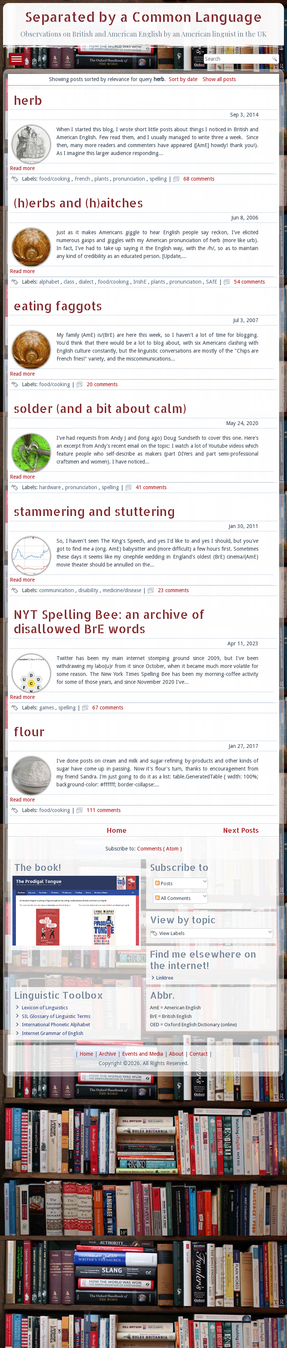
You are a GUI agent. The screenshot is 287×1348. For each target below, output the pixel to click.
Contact (199, 1054)
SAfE (212, 282)
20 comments (102, 384)
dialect (87, 282)
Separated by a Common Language (143, 16)
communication (57, 590)
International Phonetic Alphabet (56, 1024)
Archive (108, 1054)
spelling (159, 179)
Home (116, 830)
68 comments (198, 179)
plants (102, 179)
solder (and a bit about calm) (100, 408)
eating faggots (58, 305)
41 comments (151, 487)
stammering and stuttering (94, 511)
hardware (50, 487)
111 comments (104, 810)
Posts (164, 883)
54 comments (249, 282)
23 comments (173, 590)
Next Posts (242, 830)
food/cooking (55, 179)
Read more (22, 168)
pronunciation (130, 179)
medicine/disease (123, 590)
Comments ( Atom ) (159, 849)
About (177, 1054)
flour (29, 731)
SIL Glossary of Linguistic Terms (56, 1016)
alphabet (50, 282)
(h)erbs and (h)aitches (78, 202)
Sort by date (183, 79)
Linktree (164, 978)
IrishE (140, 282)
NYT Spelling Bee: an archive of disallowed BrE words (109, 621)
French (83, 179)
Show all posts (219, 79)
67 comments (107, 708)
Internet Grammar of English (52, 1033)
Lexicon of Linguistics (45, 1007)
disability (89, 590)
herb (28, 100)
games (47, 708)
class (70, 282)
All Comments (173, 898)
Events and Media (143, 1054)
